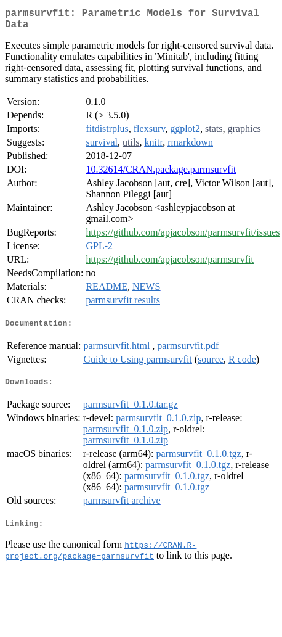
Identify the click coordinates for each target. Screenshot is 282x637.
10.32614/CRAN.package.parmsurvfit (161, 174)
